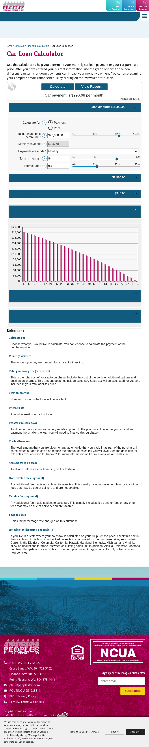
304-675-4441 (46, 680)
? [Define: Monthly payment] (44, 144)
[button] (74, 109)
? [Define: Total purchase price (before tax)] (44, 135)
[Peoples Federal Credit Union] (14, 6)
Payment (60, 122)
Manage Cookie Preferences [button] (84, 731)
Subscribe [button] (133, 691)
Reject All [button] (114, 731)
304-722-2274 (33, 663)
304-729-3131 (36, 674)
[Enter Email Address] (121, 681)
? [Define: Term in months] (44, 158)
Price (57, 128)
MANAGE (20, 45)
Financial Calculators (38, 45)
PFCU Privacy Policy (22, 696)
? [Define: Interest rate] (44, 165)
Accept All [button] (136, 731)
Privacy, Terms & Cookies (26, 702)
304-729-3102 (42, 668)
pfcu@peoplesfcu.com (24, 685)
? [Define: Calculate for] (44, 122)
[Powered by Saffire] (62, 715)
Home (8, 45)
